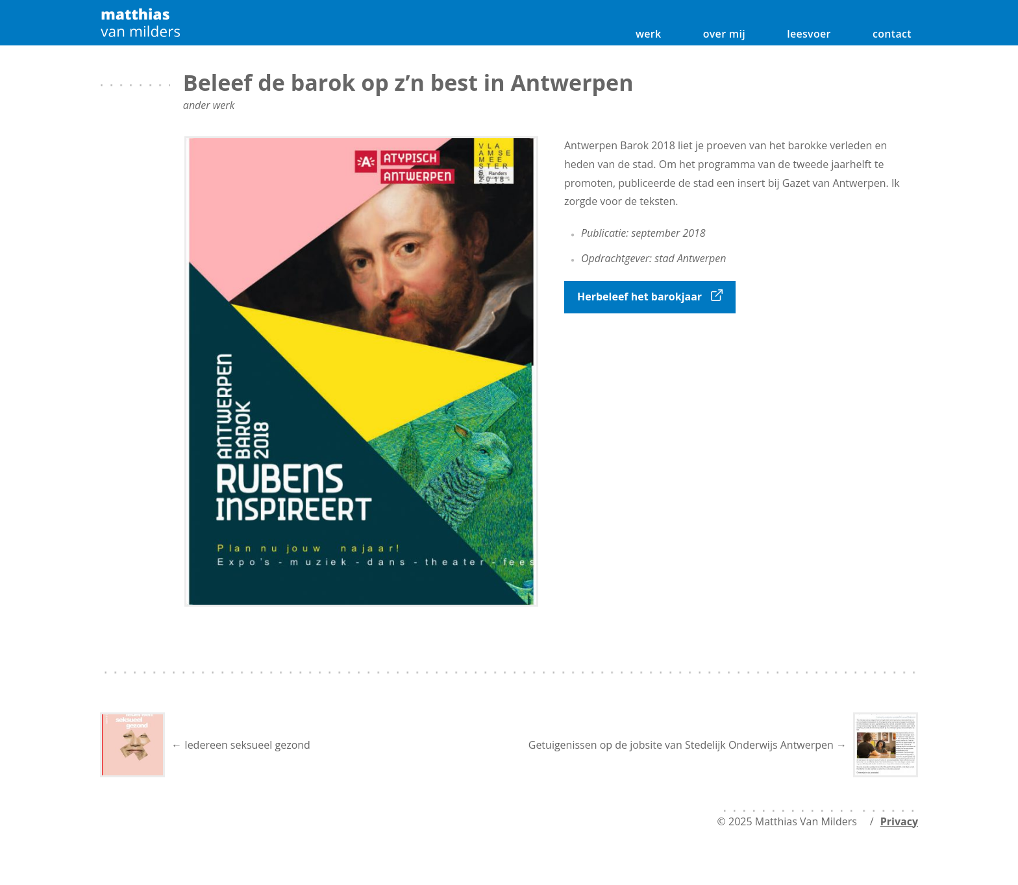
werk (649, 34)
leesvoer (809, 34)
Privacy (899, 821)
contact (892, 34)
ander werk (209, 105)
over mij (724, 34)
